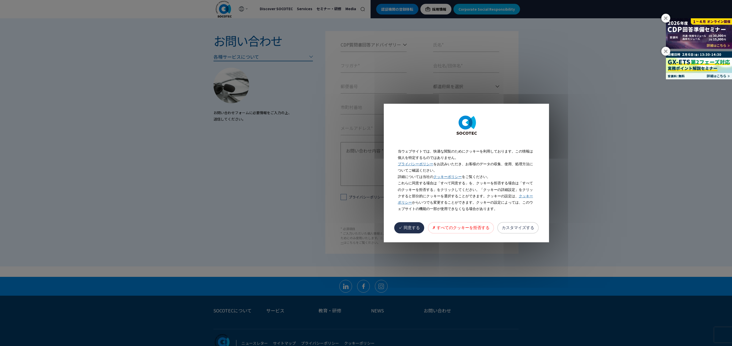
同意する (409, 227)
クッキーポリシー (447, 177)
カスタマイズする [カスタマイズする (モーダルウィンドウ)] (518, 227)
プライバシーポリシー (415, 164)
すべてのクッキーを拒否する (461, 227)
